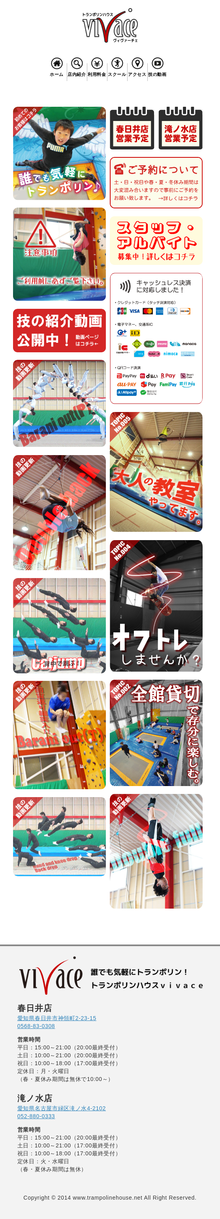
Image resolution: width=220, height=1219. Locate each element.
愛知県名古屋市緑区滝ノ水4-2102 (61, 1108)
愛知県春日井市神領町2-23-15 (56, 1018)
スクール (117, 66)
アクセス (137, 66)
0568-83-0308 (36, 1026)
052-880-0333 (36, 1116)
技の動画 (157, 66)
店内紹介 (77, 66)
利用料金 (97, 66)
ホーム (57, 66)
